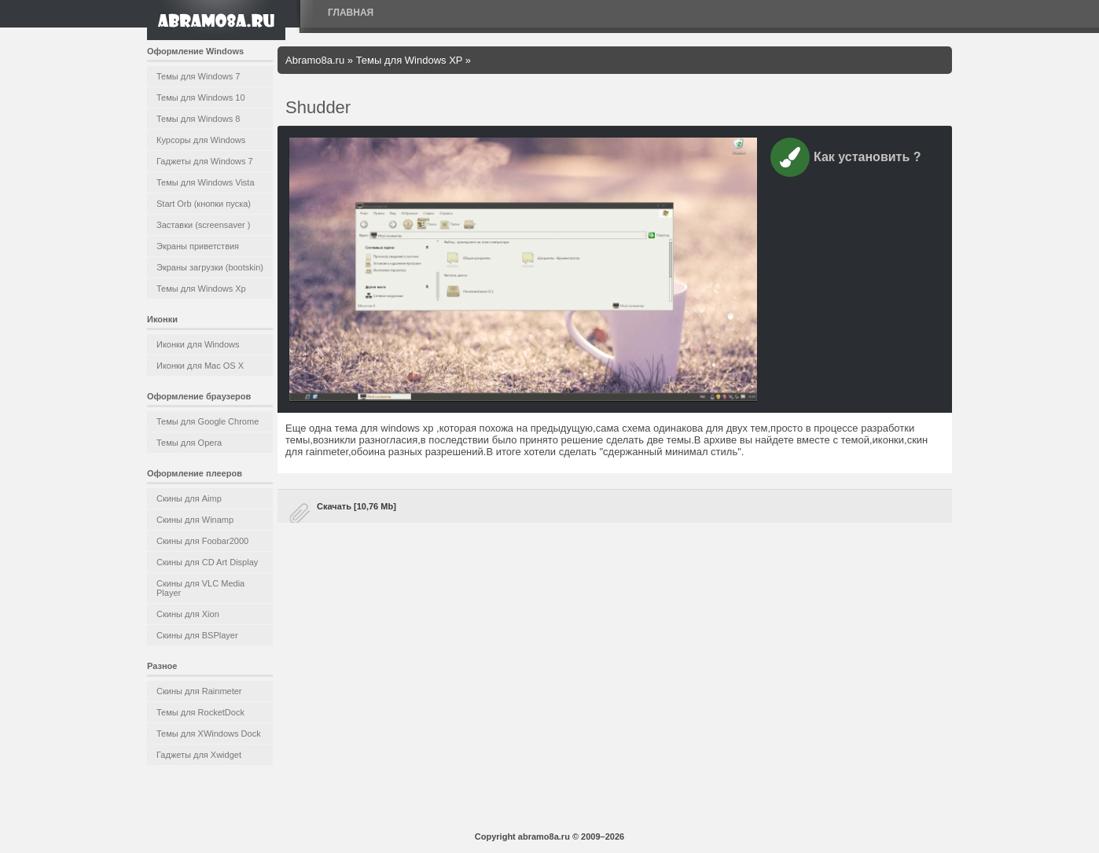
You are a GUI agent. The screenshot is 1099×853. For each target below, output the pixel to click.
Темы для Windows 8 (198, 118)
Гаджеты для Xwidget (198, 754)
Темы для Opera (189, 442)
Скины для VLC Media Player (200, 588)
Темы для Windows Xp (201, 288)
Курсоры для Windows (200, 140)
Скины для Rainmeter (199, 691)
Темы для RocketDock (200, 712)
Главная (350, 12)
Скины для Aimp (189, 498)
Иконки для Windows (198, 344)
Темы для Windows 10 (200, 97)
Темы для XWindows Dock (208, 733)
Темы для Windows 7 (198, 76)
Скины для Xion (187, 614)
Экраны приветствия (197, 246)
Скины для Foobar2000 (202, 541)
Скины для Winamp (194, 519)
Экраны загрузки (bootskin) (209, 267)
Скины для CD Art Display (207, 562)
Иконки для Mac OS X (200, 365)
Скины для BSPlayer (197, 635)
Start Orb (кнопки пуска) (203, 203)
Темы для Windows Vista (205, 182)
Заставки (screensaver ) (203, 225)
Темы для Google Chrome (207, 421)
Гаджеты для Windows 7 (204, 161)
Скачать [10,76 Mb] (356, 506)
